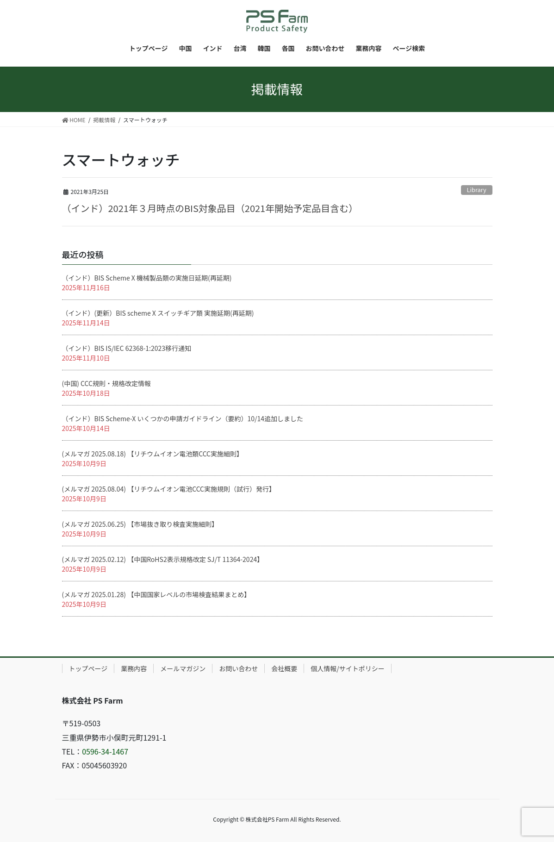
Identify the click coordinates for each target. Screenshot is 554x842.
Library (476, 189)
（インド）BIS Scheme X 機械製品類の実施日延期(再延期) (147, 277)
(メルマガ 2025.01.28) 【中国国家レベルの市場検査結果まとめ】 (156, 594)
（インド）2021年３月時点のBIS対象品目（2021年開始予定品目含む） (210, 208)
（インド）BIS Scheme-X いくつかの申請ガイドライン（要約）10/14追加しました (182, 418)
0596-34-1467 (105, 751)
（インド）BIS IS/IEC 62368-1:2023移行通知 (127, 348)
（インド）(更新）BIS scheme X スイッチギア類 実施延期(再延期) (158, 313)
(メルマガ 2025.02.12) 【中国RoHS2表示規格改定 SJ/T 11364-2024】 (163, 559)
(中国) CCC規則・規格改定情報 (106, 383)
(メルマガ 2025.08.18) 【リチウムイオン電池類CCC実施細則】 (152, 453)
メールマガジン (182, 668)
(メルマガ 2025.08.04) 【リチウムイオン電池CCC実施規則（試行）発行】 (169, 488)
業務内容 (134, 668)
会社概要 (284, 668)
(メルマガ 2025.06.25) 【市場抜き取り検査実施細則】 (140, 524)
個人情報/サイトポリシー (348, 668)
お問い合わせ (238, 668)
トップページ (88, 668)
